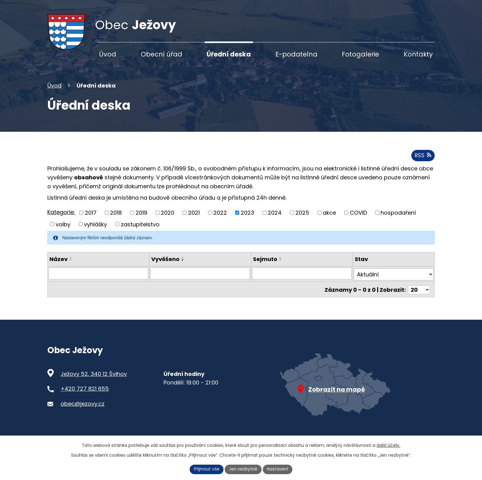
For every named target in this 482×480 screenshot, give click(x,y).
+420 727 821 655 (85, 393)
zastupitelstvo (140, 230)
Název (58, 265)
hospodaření (398, 219)
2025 (302, 219)
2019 (141, 219)
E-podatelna (296, 54)
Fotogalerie (360, 54)
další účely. (388, 445)
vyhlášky (95, 230)
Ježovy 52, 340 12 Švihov (94, 378)
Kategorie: (61, 218)
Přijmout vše (206, 469)
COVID (358, 219)
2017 (91, 219)
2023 (247, 219)
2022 (220, 219)
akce (329, 219)
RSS (422, 162)
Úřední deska (229, 54)
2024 (275, 219)
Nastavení (279, 469)
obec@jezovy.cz (83, 408)
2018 (116, 219)
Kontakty (418, 54)
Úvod (54, 92)
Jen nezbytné (243, 469)
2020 (167, 219)
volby (63, 230)
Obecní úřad (161, 54)
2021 (194, 219)
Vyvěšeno (165, 265)
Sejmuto (265, 265)
